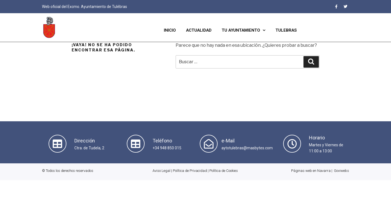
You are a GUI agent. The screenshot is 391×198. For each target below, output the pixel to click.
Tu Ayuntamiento (243, 30)
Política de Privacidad (190, 171)
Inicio (170, 30)
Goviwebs (341, 171)
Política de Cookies (223, 171)
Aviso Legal (161, 171)
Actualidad (199, 30)
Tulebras (286, 30)
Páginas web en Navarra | (311, 171)
